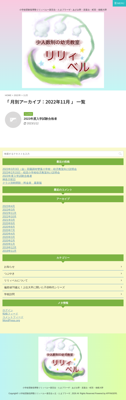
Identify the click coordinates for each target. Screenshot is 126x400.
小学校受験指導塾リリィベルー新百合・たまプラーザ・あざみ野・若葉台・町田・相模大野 (63, 388)
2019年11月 (9, 250)
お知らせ (9, 266)
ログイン (7, 310)
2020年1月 (8, 244)
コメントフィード (12, 317)
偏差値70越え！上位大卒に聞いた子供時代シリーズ (34, 287)
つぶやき (9, 273)
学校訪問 (9, 294)
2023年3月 (8, 209)
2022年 (17, 95)
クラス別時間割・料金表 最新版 (22, 182)
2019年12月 (9, 247)
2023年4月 (8, 206)
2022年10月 (9, 216)
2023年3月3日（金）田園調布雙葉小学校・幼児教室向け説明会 (39, 169)
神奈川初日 (9, 179)
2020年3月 (8, 237)
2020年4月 (8, 233)
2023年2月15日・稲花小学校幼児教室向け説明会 (31, 172)
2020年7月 (8, 230)
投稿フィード (10, 313)
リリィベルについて (16, 280)
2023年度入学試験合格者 (40, 118)
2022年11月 (9, 213)
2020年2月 (8, 240)
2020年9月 (8, 223)
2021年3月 (8, 220)
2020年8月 (8, 226)
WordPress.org (11, 320)
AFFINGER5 (111, 393)
